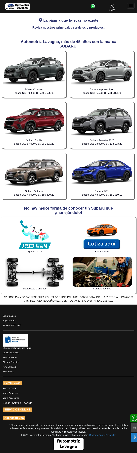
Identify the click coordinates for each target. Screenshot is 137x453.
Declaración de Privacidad (102, 435)
